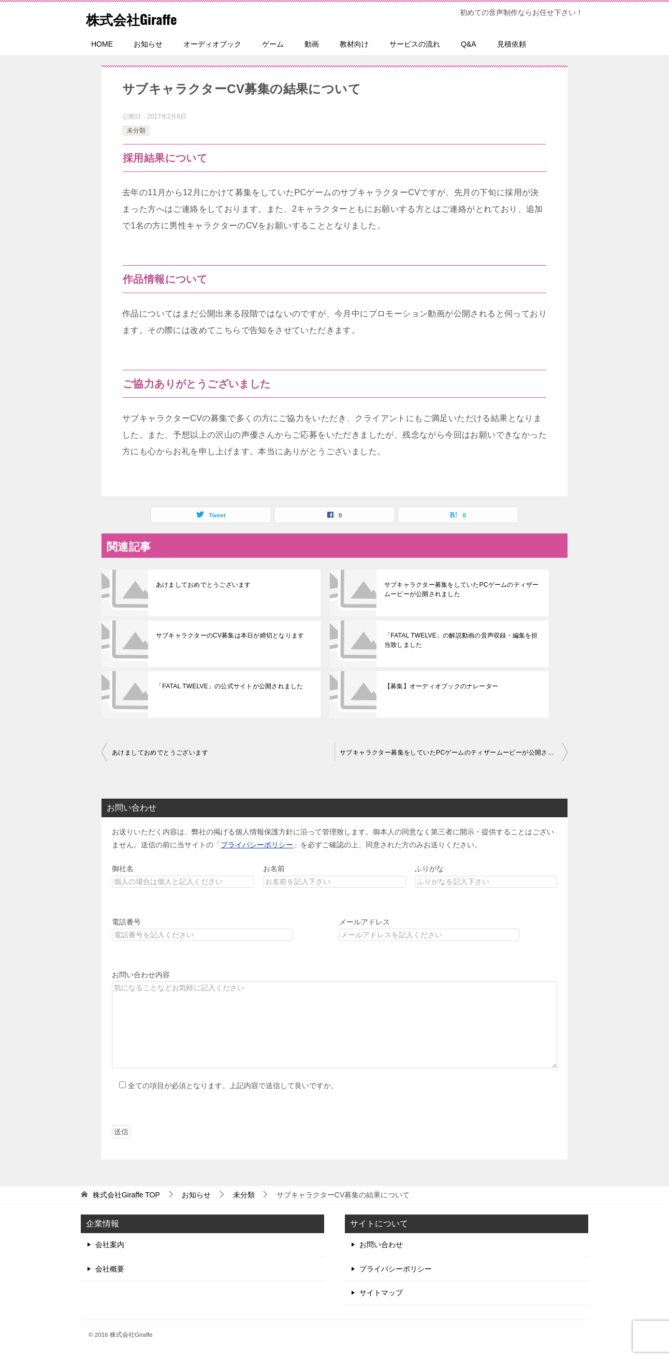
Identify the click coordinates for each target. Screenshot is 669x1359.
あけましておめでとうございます (202, 584)
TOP (126, 1195)
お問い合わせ (381, 1244)
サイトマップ (381, 1293)
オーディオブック (212, 44)
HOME (102, 44)
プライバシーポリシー (257, 845)
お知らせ (148, 44)
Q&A (468, 44)
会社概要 (109, 1269)
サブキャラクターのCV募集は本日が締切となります (228, 635)
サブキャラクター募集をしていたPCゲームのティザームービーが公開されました (460, 589)
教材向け (354, 44)
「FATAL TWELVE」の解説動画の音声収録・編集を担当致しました (462, 640)
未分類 (136, 130)
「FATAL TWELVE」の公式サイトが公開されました (228, 686)
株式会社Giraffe (138, 18)
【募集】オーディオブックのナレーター (440, 686)
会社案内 (109, 1244)
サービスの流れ (414, 44)
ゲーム (273, 44)
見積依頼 (511, 44)
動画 (311, 44)
